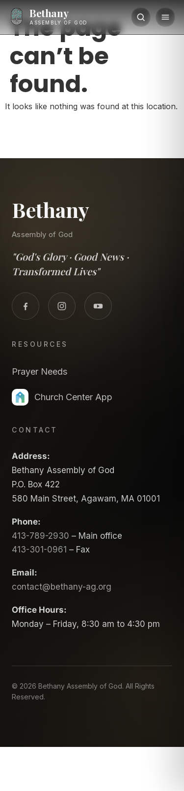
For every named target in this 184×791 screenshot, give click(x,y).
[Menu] (165, 17)
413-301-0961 (39, 549)
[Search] (141, 17)
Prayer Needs (39, 371)
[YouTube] (98, 306)
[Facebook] (25, 306)
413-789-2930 (40, 536)
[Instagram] (62, 306)
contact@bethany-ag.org (61, 587)
